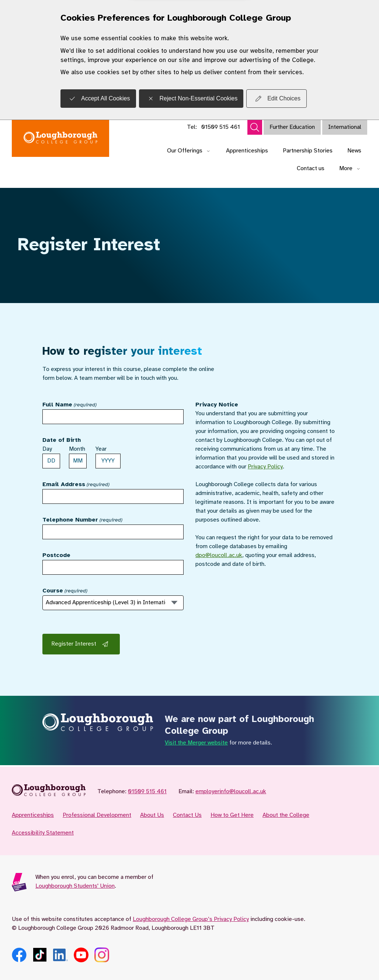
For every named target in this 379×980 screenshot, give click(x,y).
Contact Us (187, 815)
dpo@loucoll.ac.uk (218, 555)
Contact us (310, 168)
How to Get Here (232, 815)
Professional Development (97, 815)
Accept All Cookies (98, 98)
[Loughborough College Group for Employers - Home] (60, 138)
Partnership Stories (308, 151)
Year (101, 449)
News (354, 151)
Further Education (292, 127)
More (350, 168)
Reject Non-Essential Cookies (191, 98)
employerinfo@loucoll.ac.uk (230, 791)
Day (47, 449)
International (344, 127)
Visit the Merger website (196, 743)
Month (77, 449)
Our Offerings (189, 151)
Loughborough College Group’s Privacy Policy (191, 919)
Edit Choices (276, 98)
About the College (285, 815)
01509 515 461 (220, 127)
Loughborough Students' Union (75, 886)
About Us (152, 815)
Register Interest (81, 644)
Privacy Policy (265, 467)
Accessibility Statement (43, 833)
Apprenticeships (247, 151)
